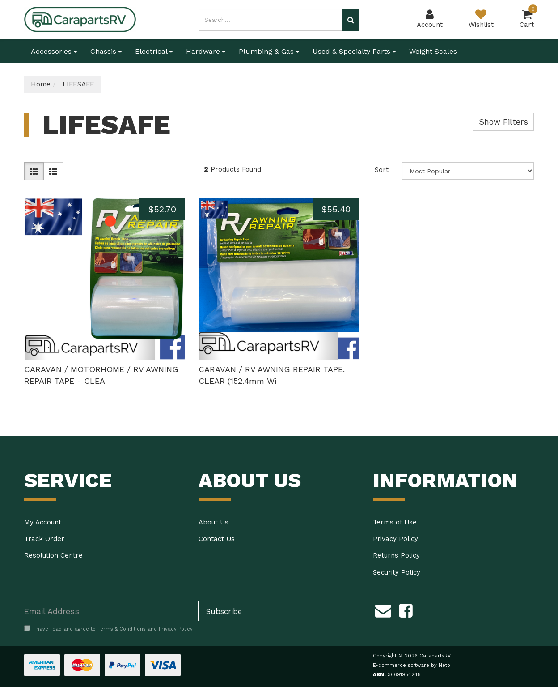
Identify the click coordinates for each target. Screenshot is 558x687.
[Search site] (350, 20)
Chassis (106, 51)
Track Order (44, 539)
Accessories (54, 51)
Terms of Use (395, 522)
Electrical (154, 51)
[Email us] (383, 609)
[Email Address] (108, 611)
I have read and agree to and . (109, 629)
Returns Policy (396, 555)
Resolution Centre (53, 555)
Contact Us (217, 539)
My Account (42, 522)
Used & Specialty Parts (354, 51)
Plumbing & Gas (269, 51)
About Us (213, 522)
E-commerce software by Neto (411, 665)
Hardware (205, 51)
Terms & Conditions (121, 629)
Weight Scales (433, 51)
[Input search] (270, 20)
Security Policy (396, 572)
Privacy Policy (395, 539)
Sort (382, 170)
